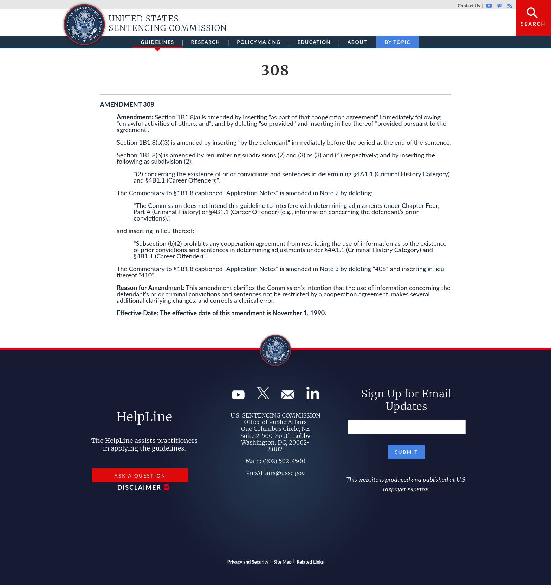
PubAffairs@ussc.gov (275, 472)
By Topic (397, 42)
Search (533, 24)
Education (313, 42)
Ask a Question (140, 476)
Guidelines (157, 43)
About (357, 42)
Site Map (283, 562)
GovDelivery (499, 5)
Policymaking (258, 42)
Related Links (310, 562)
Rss (508, 5)
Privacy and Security (247, 562)
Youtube (489, 5)
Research (205, 42)
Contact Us (469, 5)
